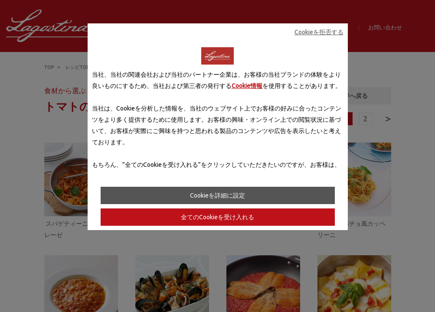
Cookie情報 (247, 85)
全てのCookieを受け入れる (217, 217)
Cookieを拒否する (318, 32)
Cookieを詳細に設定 (217, 195)
